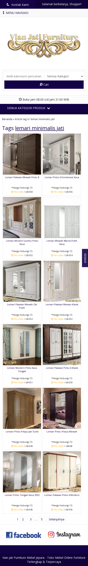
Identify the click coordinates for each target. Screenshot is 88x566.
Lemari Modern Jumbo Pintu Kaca (22, 242)
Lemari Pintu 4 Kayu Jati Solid (22, 431)
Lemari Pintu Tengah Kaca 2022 (22, 495)
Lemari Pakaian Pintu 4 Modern (61, 495)
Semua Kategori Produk (28, 108)
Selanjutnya (56, 519)
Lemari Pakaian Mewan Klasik (62, 304)
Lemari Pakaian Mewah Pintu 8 (22, 177)
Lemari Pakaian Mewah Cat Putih (22, 306)
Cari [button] (44, 84)
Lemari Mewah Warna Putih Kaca (61, 242)
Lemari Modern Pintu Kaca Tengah (22, 369)
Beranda (7, 119)
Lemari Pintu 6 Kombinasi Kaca (62, 177)
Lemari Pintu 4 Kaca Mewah (61, 431)
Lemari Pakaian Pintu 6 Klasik (62, 367)
